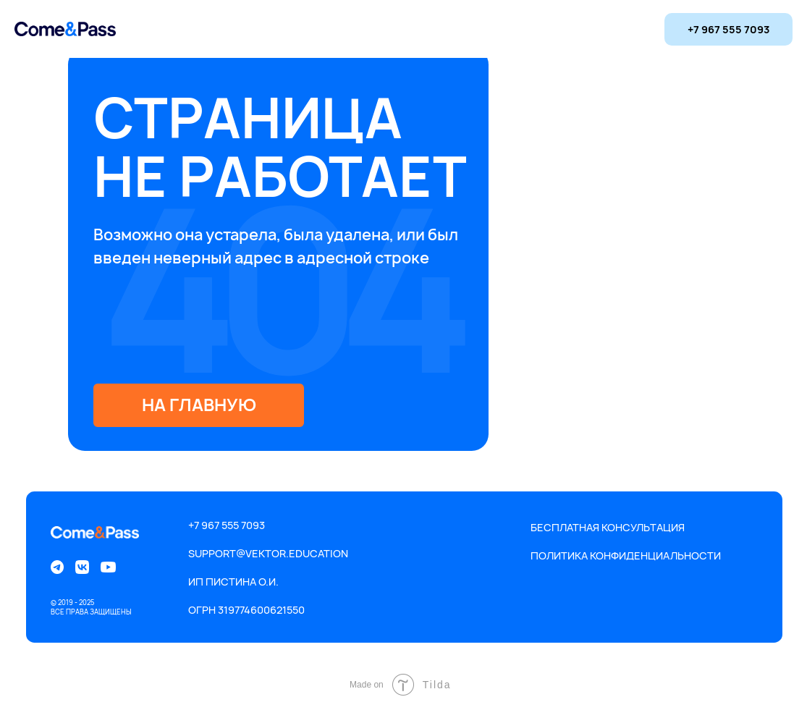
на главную (199, 404)
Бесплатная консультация (608, 527)
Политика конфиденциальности (626, 555)
